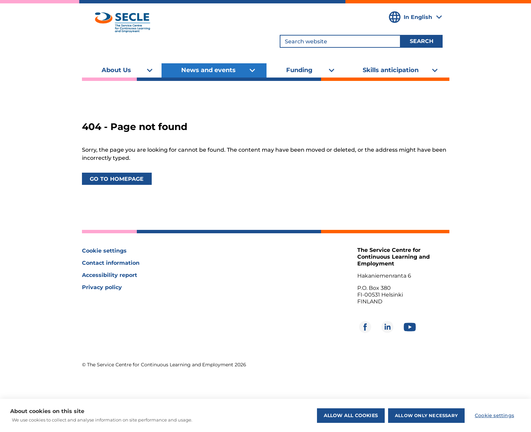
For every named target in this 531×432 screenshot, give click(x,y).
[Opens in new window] (365, 327)
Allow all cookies (351, 415)
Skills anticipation (391, 70)
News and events (208, 70)
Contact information (111, 263)
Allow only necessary (426, 415)
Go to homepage (117, 179)
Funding (299, 70)
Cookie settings (104, 250)
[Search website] (340, 41)
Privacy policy (102, 287)
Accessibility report (109, 275)
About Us (116, 70)
